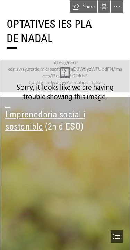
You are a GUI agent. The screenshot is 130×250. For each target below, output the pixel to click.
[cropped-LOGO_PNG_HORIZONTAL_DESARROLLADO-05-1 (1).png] (65, 76)
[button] (83, 6)
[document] (65, 125)
